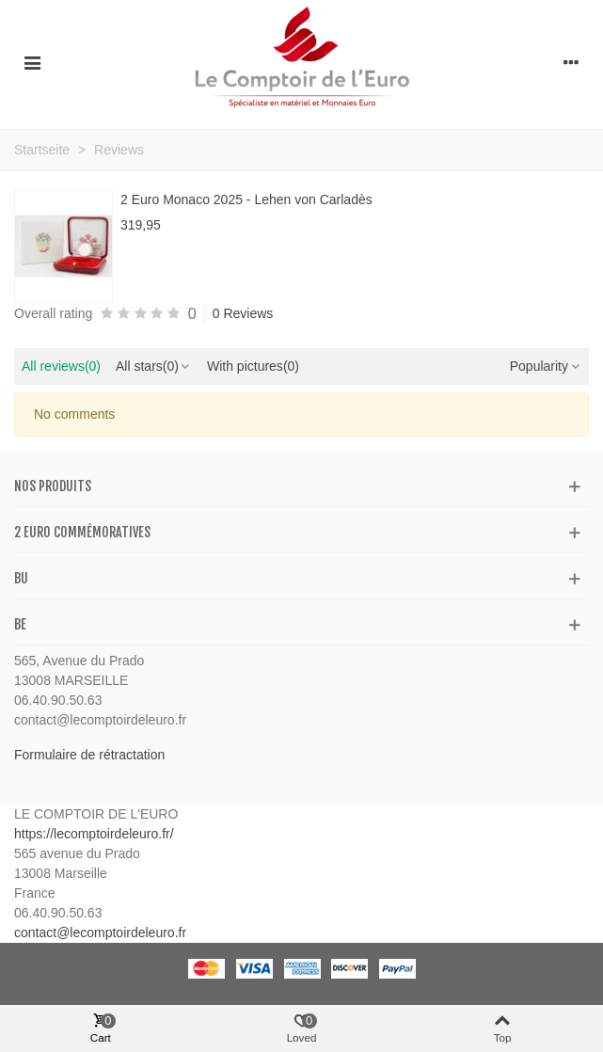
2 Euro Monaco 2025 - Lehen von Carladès (246, 199)
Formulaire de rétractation (89, 754)
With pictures (253, 366)
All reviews (61, 366)
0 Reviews (243, 313)
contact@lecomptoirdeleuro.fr (100, 932)
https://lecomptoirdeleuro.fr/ (94, 833)
